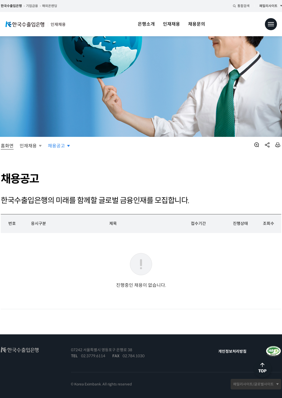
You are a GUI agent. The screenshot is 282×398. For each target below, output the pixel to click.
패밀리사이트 (264, 6)
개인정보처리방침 (228, 351)
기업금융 (36, 6)
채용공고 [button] (60, 146)
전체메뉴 (271, 24)
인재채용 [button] (32, 146)
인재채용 (171, 24)
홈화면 (11, 146)
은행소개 (146, 24)
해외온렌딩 (53, 6)
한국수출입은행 (15, 6)
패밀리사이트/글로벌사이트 (249, 384)
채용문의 (196, 24)
